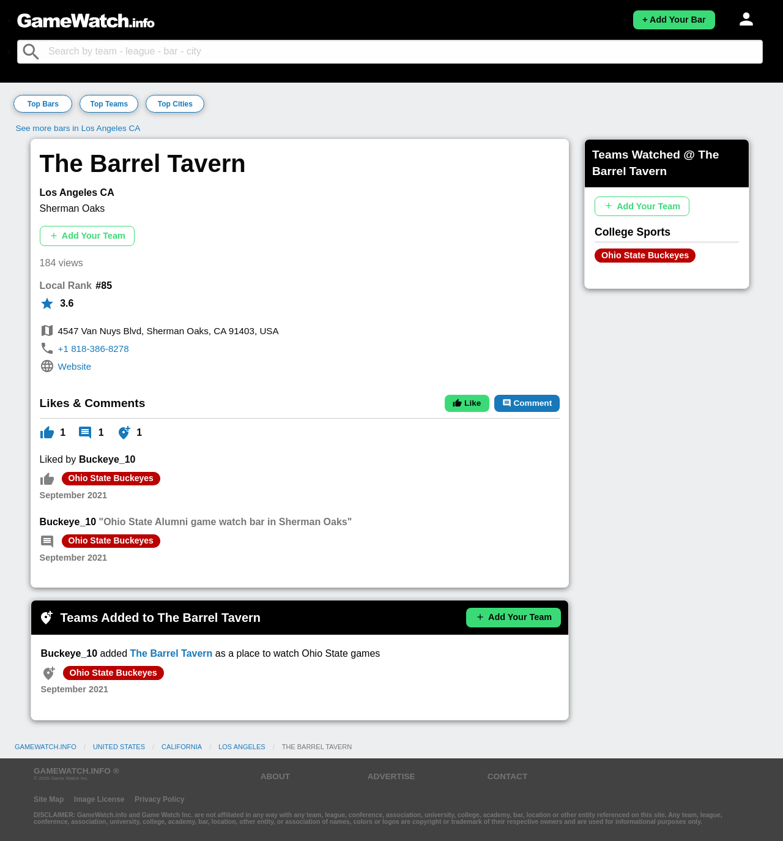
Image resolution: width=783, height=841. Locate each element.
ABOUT (275, 776)
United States (119, 746)
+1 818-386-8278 (93, 348)
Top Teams (109, 104)
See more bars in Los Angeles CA (77, 128)
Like (467, 403)
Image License (99, 799)
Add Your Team (87, 236)
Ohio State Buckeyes (111, 478)
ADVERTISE (391, 776)
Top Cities (175, 104)
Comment (527, 403)
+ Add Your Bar (673, 19)
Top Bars (43, 104)
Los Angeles (241, 746)
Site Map (49, 799)
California (181, 746)
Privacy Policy (159, 799)
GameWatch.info (45, 746)
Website (75, 366)
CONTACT (507, 776)
